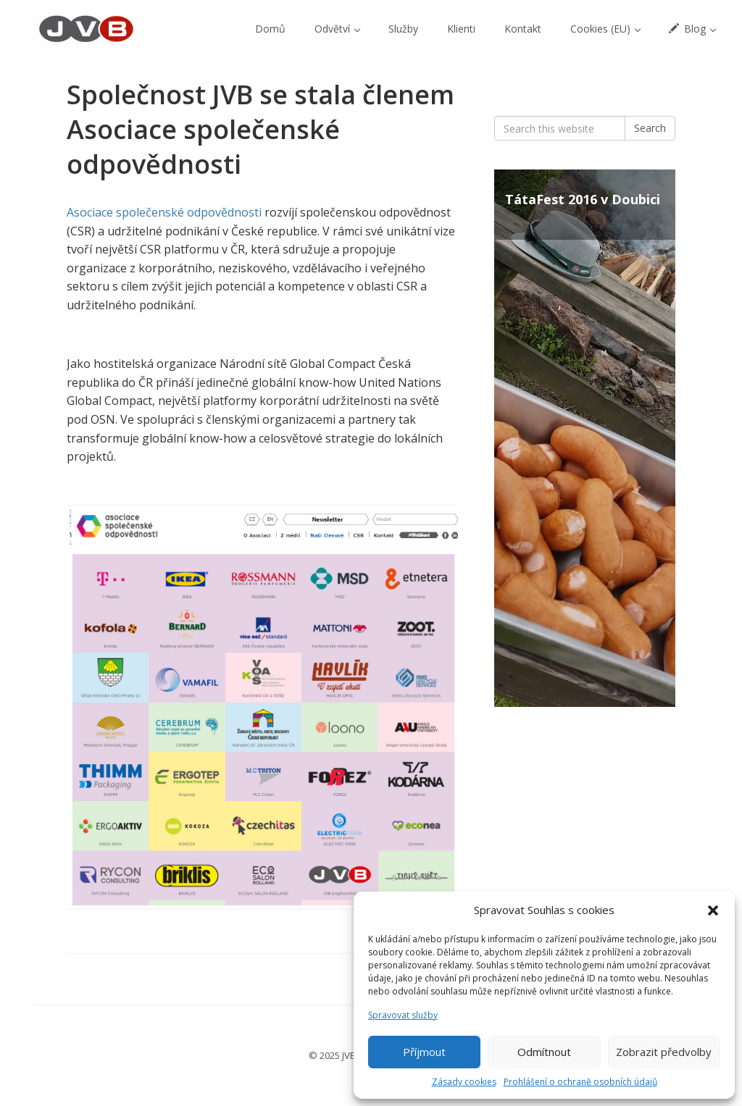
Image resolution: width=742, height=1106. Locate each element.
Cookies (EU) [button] (605, 28)
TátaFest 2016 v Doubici (582, 199)
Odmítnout (544, 1051)
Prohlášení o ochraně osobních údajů (580, 1082)
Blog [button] (692, 28)
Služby (403, 28)
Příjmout (424, 1051)
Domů (270, 28)
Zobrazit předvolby (664, 1051)
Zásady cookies (464, 1082)
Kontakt (522, 28)
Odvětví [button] (337, 28)
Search (650, 128)
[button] (713, 910)
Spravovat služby (403, 1015)
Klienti (461, 28)
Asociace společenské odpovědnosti (164, 212)
